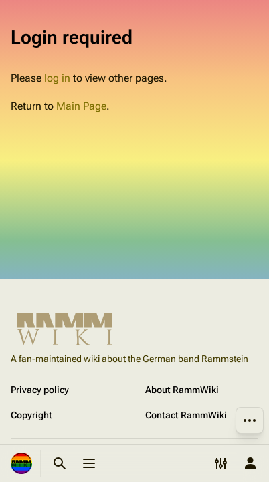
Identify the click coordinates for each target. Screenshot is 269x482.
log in (57, 78)
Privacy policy (40, 389)
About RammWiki (182, 389)
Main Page (81, 106)
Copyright (31, 415)
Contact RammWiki (186, 415)
